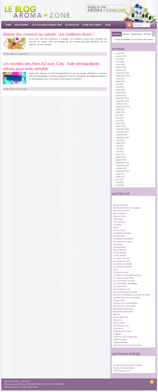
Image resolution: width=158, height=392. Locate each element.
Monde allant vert (120, 317)
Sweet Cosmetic (120, 340)
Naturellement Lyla (121, 326)
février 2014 (121, 126)
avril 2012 (120, 185)
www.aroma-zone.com (12, 387)
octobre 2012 (121, 168)
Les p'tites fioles (120, 286)
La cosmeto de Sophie (122, 267)
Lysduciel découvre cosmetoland (126, 298)
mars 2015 (120, 90)
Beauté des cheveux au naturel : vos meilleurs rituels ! (48, 34)
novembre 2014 (122, 101)
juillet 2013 (120, 143)
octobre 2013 (121, 135)
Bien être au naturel (121, 211)
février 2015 (121, 93)
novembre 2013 (122, 132)
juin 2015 (120, 84)
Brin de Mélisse (119, 213)
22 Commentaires (21, 54)
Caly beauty (118, 219)
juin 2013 (120, 146)
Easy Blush (118, 244)
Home (9, 25)
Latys (115, 269)
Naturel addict (119, 323)
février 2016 (121, 67)
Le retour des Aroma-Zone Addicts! (127, 365)
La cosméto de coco (121, 261)
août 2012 (120, 174)
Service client (32, 387)
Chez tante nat (119, 222)
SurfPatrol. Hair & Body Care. (125, 337)
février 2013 (121, 157)
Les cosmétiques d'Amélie (124, 281)
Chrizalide (117, 225)
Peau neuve (118, 328)
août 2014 (120, 109)
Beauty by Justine (120, 205)
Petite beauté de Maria (122, 331)
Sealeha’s (117, 334)
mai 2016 (120, 59)
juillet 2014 (120, 112)
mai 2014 (120, 118)
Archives (147, 34)
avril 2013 (120, 151)
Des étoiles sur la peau (122, 241)
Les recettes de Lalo (121, 289)
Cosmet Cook (119, 236)
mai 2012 (120, 182)
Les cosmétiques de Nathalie (125, 284)
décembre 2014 (122, 98)
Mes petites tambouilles (123, 312)
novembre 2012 (122, 165)
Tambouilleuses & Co (122, 371)
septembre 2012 (123, 171)
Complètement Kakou (122, 233)
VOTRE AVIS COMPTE (92, 25)
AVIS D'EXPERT (22, 25)
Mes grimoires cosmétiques (124, 306)
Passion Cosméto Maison (123, 368)
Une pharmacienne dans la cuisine (127, 345)
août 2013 (120, 140)
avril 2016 (120, 62)
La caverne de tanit (121, 258)
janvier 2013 (121, 160)
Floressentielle (119, 247)
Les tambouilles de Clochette (125, 292)
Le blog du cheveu (121, 272)
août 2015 (120, 79)
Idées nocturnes (120, 250)
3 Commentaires (21, 89)
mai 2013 (120, 149)
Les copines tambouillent (123, 278)
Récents (126, 34)
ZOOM (108, 25)
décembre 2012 (122, 163)
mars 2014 (120, 123)
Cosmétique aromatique (123, 239)
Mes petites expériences (123, 309)
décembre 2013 (122, 129)
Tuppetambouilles (120, 342)
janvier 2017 (121, 56)
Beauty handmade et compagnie (126, 208)
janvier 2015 (121, 95)
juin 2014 (120, 115)
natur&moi (117, 320)
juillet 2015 (120, 81)
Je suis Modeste (120, 253)
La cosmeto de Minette (122, 264)
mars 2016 (120, 65)
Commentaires (136, 34)
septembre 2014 (123, 107)
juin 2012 (120, 179)
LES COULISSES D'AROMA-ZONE (47, 25)
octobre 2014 (121, 104)
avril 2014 (120, 121)
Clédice (116, 227)
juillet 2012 (120, 177)
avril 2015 (120, 87)
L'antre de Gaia (119, 255)
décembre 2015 (122, 73)
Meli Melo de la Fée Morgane (125, 303)
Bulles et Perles (119, 216)
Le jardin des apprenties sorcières (127, 275)
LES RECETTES (72, 25)
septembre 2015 (123, 76)
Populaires (117, 34)
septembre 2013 (123, 137)
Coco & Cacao (119, 230)
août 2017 (120, 53)
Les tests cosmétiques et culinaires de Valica (131, 295)
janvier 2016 (121, 70)
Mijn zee (116, 314)
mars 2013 (120, 154)
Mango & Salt (119, 300)
